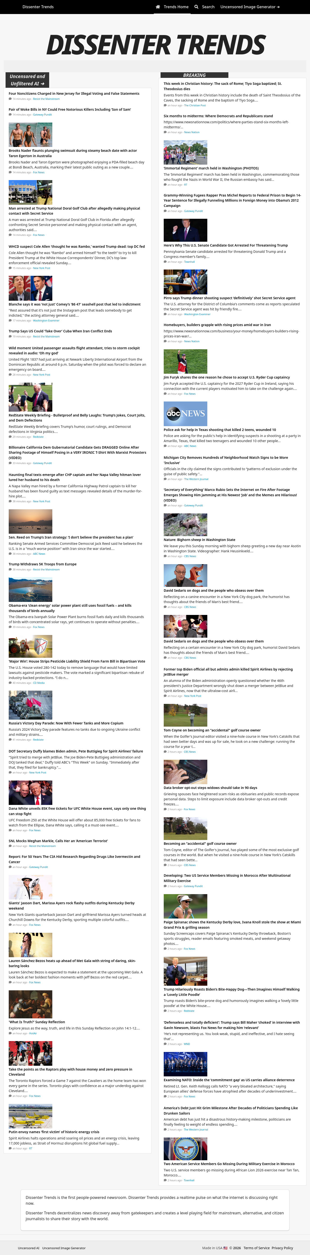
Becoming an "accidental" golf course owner (200, 843)
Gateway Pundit (42, 114)
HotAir (33, 1033)
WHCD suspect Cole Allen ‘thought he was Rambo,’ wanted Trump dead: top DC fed (77, 246)
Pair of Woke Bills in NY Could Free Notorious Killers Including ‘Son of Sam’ (70, 109)
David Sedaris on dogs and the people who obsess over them (214, 590)
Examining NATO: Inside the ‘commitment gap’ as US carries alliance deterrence (229, 1080)
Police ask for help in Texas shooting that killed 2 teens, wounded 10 (220, 429)
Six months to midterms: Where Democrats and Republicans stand (218, 116)
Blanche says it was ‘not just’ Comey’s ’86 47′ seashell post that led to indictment (74, 304)
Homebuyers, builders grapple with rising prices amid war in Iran (217, 324)
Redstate (38, 436)
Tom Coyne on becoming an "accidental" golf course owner (212, 730)
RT (30, 1148)
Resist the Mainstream (46, 99)
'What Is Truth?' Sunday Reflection (37, 1022)
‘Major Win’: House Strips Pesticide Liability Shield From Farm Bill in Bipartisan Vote (77, 661)
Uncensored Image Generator (63, 1248)
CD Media (39, 683)
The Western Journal (196, 479)
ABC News (39, 553)
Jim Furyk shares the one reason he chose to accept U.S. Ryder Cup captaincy (227, 377)
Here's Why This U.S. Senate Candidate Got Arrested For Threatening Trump (226, 245)
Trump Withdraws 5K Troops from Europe (43, 564)
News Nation (192, 132)
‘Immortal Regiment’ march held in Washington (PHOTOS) (211, 168)
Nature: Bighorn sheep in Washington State (199, 539)
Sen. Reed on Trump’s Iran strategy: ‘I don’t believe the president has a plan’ (71, 537)
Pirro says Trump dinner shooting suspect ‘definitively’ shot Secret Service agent (229, 298)
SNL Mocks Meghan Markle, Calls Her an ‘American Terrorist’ (58, 841)
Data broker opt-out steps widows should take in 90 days (210, 787)
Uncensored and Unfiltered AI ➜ (27, 80)
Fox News (39, 172)
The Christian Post (195, 105)
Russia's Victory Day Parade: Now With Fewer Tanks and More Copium (66, 723)
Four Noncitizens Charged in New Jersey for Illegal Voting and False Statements (74, 93)
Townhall (189, 261)
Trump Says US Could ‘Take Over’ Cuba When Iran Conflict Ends (60, 331)
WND (187, 1044)
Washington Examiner (46, 320)
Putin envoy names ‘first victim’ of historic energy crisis (54, 1132)
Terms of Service (257, 1248)
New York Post (41, 268)
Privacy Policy (282, 1248)
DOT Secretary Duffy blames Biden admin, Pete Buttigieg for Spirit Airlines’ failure (76, 751)
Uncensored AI (28, 1248)
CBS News (190, 556)
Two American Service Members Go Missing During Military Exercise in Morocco (229, 1163)
